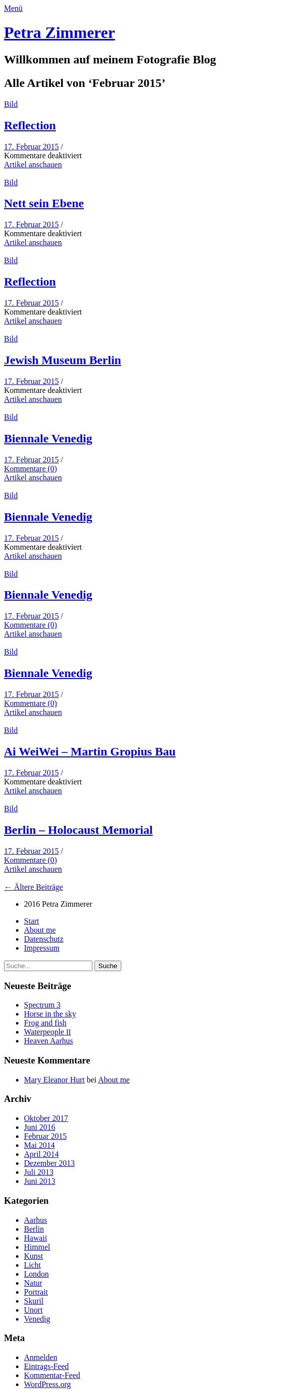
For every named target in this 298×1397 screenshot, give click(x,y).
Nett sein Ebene (44, 203)
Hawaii (35, 1238)
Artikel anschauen (33, 164)
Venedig (37, 1319)
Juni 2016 (39, 1127)
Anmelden (40, 1357)
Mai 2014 (39, 1145)
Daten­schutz (43, 939)
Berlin (34, 1229)
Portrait (36, 1292)
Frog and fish (45, 1023)
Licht (32, 1265)
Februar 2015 (45, 1136)
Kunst (33, 1256)
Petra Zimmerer (59, 32)
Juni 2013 (39, 1181)
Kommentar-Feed (52, 1375)
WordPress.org (47, 1384)
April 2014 (41, 1154)
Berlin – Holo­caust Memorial (78, 829)
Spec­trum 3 (42, 1005)
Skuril (33, 1301)
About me (40, 930)
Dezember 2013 (49, 1163)
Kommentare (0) (30, 468)
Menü (13, 8)
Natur (33, 1283)
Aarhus (35, 1220)
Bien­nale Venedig (48, 438)
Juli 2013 (38, 1172)
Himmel (37, 1247)
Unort (33, 1310)
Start (31, 921)
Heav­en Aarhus (48, 1041)
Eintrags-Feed (46, 1366)
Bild (11, 104)
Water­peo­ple (47, 1032)
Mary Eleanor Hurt (54, 1079)
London (36, 1274)
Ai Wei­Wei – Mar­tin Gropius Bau (90, 751)
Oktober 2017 (46, 1118)
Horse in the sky (50, 1014)
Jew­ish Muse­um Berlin (62, 359)
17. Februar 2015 (31, 146)
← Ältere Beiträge (33, 887)
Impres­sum (41, 948)
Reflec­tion (30, 125)
